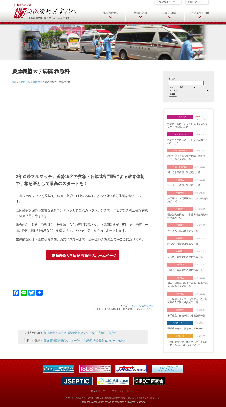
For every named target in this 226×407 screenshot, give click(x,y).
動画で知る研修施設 (31, 81)
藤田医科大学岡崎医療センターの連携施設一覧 (187, 200)
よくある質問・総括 (199, 12)
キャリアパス (180, 117)
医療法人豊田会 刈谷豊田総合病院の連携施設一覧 (187, 216)
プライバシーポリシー (123, 391)
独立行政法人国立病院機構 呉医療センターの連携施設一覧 (187, 158)
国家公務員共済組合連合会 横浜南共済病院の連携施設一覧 (187, 285)
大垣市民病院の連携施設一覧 (182, 230)
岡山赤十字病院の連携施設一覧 (183, 172)
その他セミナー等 (180, 323)
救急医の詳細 (140, 12)
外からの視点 (169, 12)
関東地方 (180, 264)
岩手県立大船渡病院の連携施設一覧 (186, 315)
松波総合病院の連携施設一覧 (182, 244)
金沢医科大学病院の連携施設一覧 (185, 257)
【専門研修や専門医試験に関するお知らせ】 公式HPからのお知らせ (187, 343)
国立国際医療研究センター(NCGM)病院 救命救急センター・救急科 (85, 340)
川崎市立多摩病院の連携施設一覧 (185, 270)
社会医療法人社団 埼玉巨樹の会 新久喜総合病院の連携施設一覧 (187, 301)
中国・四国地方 (180, 150)
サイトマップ (98, 391)
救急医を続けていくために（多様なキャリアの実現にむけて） (187, 125)
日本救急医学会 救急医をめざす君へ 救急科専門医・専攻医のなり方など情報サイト (45, 11)
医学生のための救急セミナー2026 (185, 328)
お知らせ (180, 336)
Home (15, 81)
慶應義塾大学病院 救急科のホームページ (84, 255)
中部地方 (180, 180)
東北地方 (180, 310)
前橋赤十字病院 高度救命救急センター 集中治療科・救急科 (80, 332)
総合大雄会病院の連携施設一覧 (183, 185)
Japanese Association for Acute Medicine (103, 402)
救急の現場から (111, 12)
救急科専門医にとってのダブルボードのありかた (187, 141)
